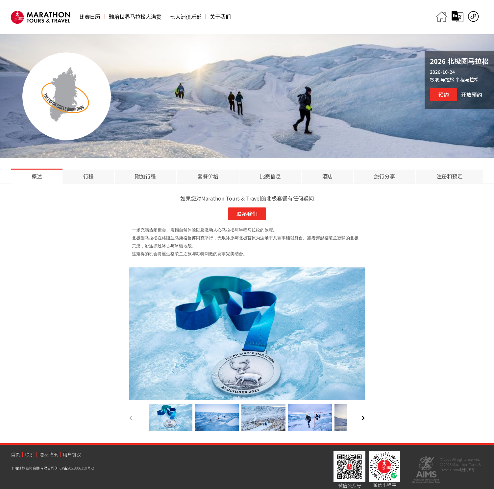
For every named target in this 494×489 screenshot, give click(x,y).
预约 (443, 94)
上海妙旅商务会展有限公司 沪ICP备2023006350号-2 (52, 468)
